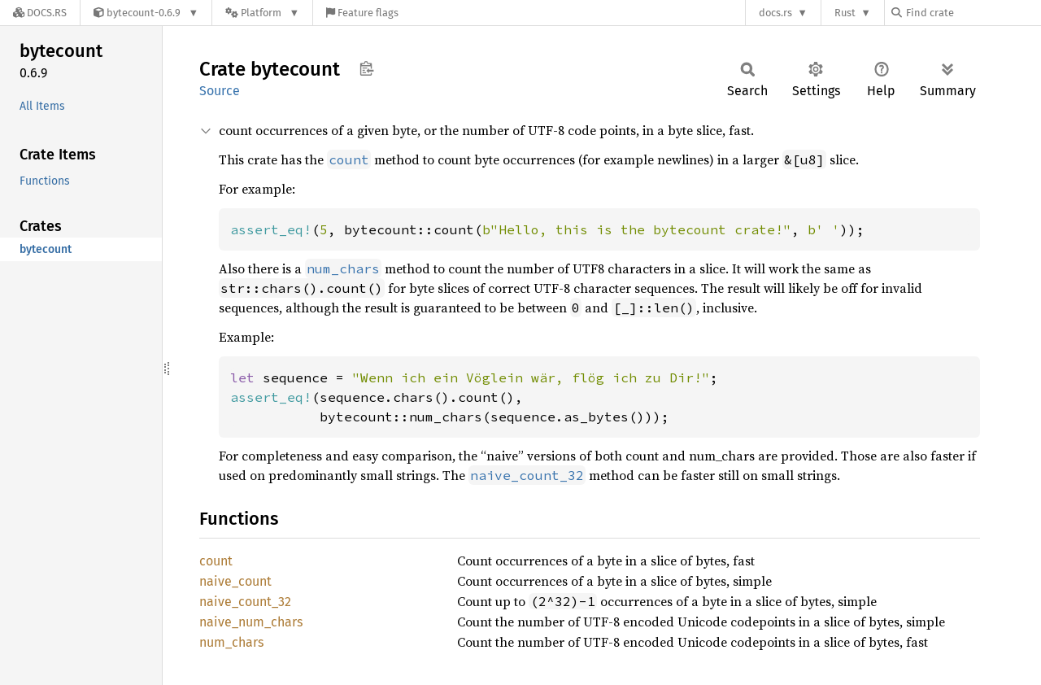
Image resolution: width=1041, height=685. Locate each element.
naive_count (235, 581)
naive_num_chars (251, 622)
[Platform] (262, 12)
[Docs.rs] (40, 12)
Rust (845, 13)
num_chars (231, 642)
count (216, 561)
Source (219, 90)
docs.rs (775, 13)
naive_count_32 (245, 601)
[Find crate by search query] (972, 12)
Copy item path (366, 68)
